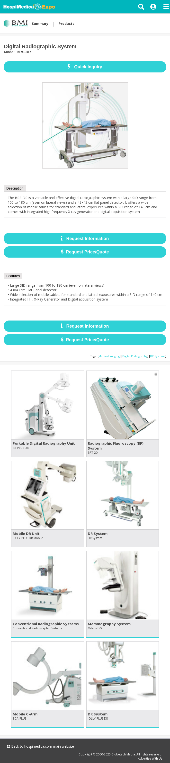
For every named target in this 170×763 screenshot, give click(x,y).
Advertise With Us (150, 758)
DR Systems (157, 356)
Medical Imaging (109, 356)
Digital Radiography (134, 356)
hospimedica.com (38, 746)
